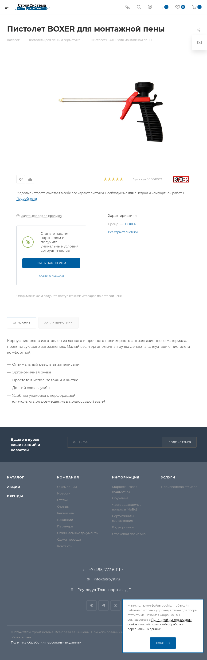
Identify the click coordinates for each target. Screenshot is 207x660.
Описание (21, 322)
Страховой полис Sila (129, 534)
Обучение (120, 498)
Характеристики (58, 322)
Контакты (64, 546)
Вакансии (65, 520)
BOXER (130, 224)
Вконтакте (91, 605)
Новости (63, 493)
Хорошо (163, 643)
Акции (13, 487)
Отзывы (63, 506)
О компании (67, 487)
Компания (68, 477)
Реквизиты (65, 513)
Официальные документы (77, 533)
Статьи (62, 500)
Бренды (15, 496)
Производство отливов (179, 487)
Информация (126, 477)
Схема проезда (69, 539)
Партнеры (65, 526)
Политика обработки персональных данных (46, 642)
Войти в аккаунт (51, 276)
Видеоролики (123, 527)
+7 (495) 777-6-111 (104, 570)
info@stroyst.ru (107, 579)
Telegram (103, 605)
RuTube (115, 605)
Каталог (15, 477)
